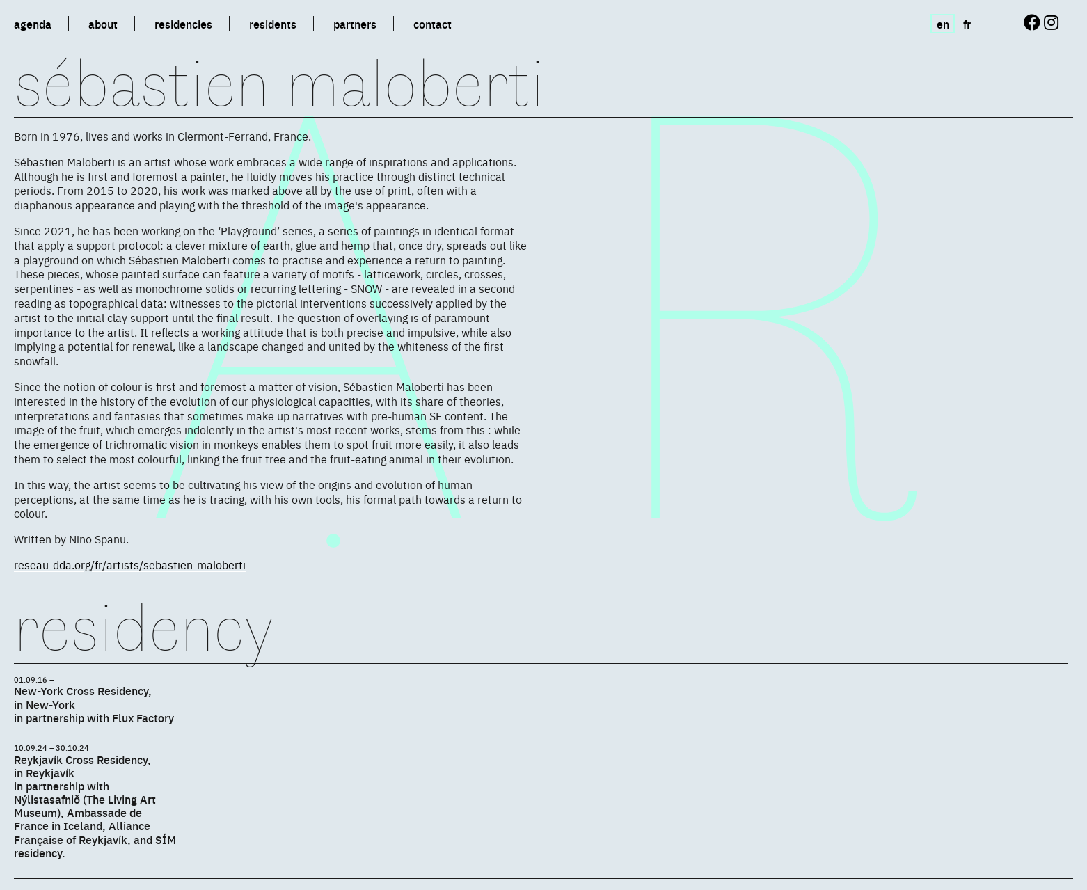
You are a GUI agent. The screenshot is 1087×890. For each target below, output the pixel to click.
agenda (32, 23)
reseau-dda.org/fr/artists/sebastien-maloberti (130, 564)
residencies (183, 23)
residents (272, 23)
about (103, 23)
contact (432, 23)
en (943, 23)
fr (967, 23)
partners (354, 23)
